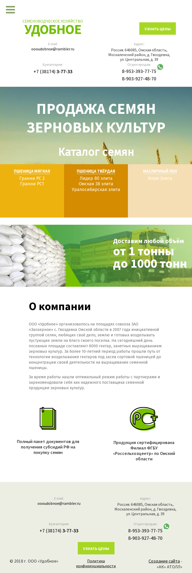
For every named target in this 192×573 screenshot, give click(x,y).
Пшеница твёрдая (96, 171)
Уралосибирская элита (96, 189)
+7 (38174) (53, 71)
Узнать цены (96, 548)
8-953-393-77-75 (139, 71)
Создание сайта (164, 561)
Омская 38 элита (96, 184)
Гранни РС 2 (32, 178)
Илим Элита (160, 178)
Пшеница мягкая (32, 171)
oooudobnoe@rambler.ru (52, 48)
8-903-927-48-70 (139, 79)
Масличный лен (160, 171)
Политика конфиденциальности (96, 564)
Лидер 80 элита (96, 178)
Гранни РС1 (32, 184)
